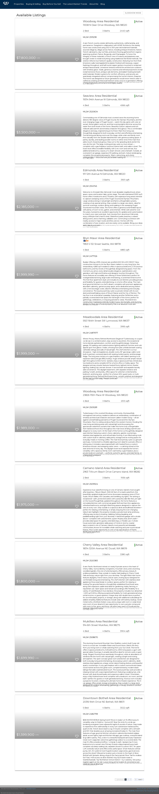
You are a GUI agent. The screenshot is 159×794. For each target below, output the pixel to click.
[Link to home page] (6, 4)
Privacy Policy (153, 788)
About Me (93, 4)
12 (135, 779)
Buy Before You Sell (52, 4)
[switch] (77, 58)
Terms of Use (141, 788)
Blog (103, 4)
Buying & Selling (33, 4)
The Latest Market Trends (75, 4)
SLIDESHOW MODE (133, 13)
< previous (119, 779)
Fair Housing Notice (151, 791)
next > (140, 779)
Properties (19, 4)
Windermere (31, 788)
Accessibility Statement (134, 791)
